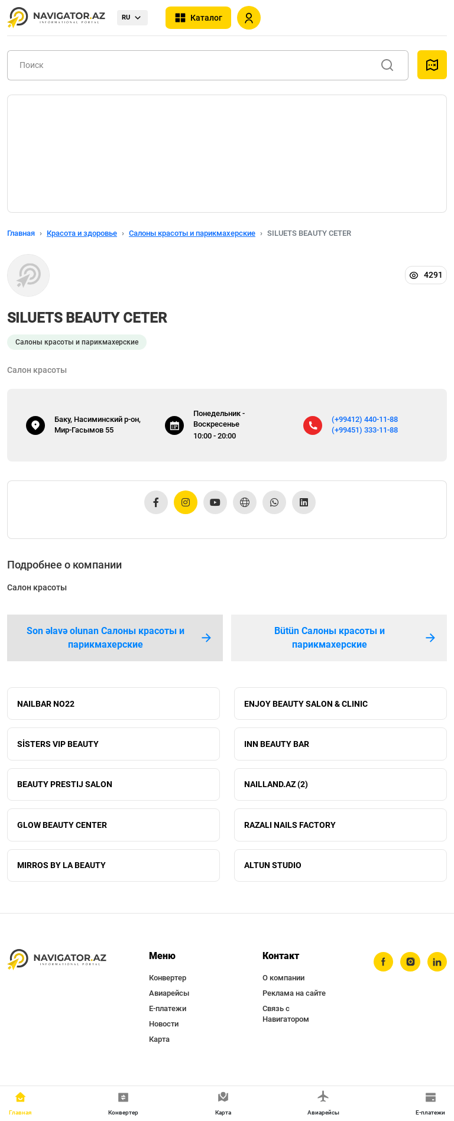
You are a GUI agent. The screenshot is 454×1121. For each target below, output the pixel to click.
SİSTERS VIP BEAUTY (58, 745)
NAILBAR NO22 (45, 704)
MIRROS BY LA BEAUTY (61, 870)
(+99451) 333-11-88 (365, 429)
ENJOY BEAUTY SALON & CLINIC (306, 704)
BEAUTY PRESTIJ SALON (64, 787)
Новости (164, 1029)
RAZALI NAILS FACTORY (290, 828)
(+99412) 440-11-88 (365, 419)
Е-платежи (167, 1013)
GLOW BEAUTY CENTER (62, 828)
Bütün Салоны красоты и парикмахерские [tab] (355, 638)
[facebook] (382, 967)
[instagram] (410, 967)
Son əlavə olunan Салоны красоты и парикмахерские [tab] (120, 638)
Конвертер (167, 983)
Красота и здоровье (82, 233)
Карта (159, 1044)
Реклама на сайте (294, 998)
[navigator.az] (56, 965)
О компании (283, 983)
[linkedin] (437, 967)
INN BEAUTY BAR (276, 745)
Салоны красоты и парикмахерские (192, 233)
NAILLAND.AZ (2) (276, 787)
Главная (21, 233)
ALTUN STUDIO (272, 870)
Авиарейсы (169, 998)
